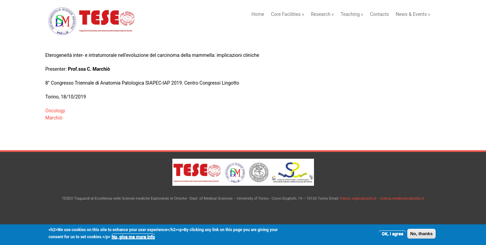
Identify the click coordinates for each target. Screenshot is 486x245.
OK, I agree (392, 235)
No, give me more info (133, 238)
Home (257, 14)
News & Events (413, 14)
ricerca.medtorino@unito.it (402, 198)
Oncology (55, 110)
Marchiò (54, 117)
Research (322, 14)
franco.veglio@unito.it (358, 198)
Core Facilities (287, 14)
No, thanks (421, 235)
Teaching (352, 14)
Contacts (379, 14)
